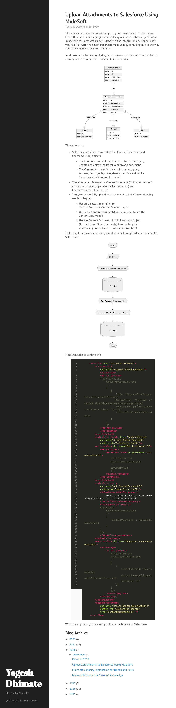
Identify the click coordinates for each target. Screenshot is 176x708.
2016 (73, 688)
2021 (73, 644)
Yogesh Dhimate (24, 677)
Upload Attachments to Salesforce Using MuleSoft (102, 664)
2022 (73, 639)
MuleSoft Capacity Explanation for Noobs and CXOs (103, 670)
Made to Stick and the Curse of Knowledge (97, 675)
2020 (73, 650)
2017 (73, 683)
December (79, 654)
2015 (73, 694)
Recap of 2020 (80, 659)
